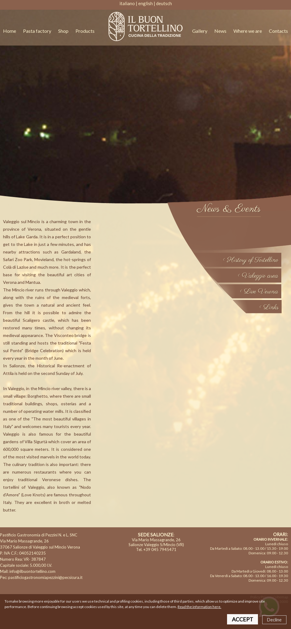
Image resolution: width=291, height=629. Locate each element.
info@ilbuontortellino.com (32, 571)
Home (9, 31)
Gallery (199, 31)
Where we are (247, 31)
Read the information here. (199, 606)
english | (146, 3)
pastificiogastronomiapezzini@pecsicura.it (45, 577)
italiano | (128, 3)
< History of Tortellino (250, 260)
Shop (63, 31)
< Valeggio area (257, 275)
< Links (269, 307)
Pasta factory (37, 31)
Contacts (278, 31)
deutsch (164, 3)
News (220, 31)
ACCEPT (242, 619)
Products (85, 31)
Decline (274, 619)
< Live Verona (258, 291)
